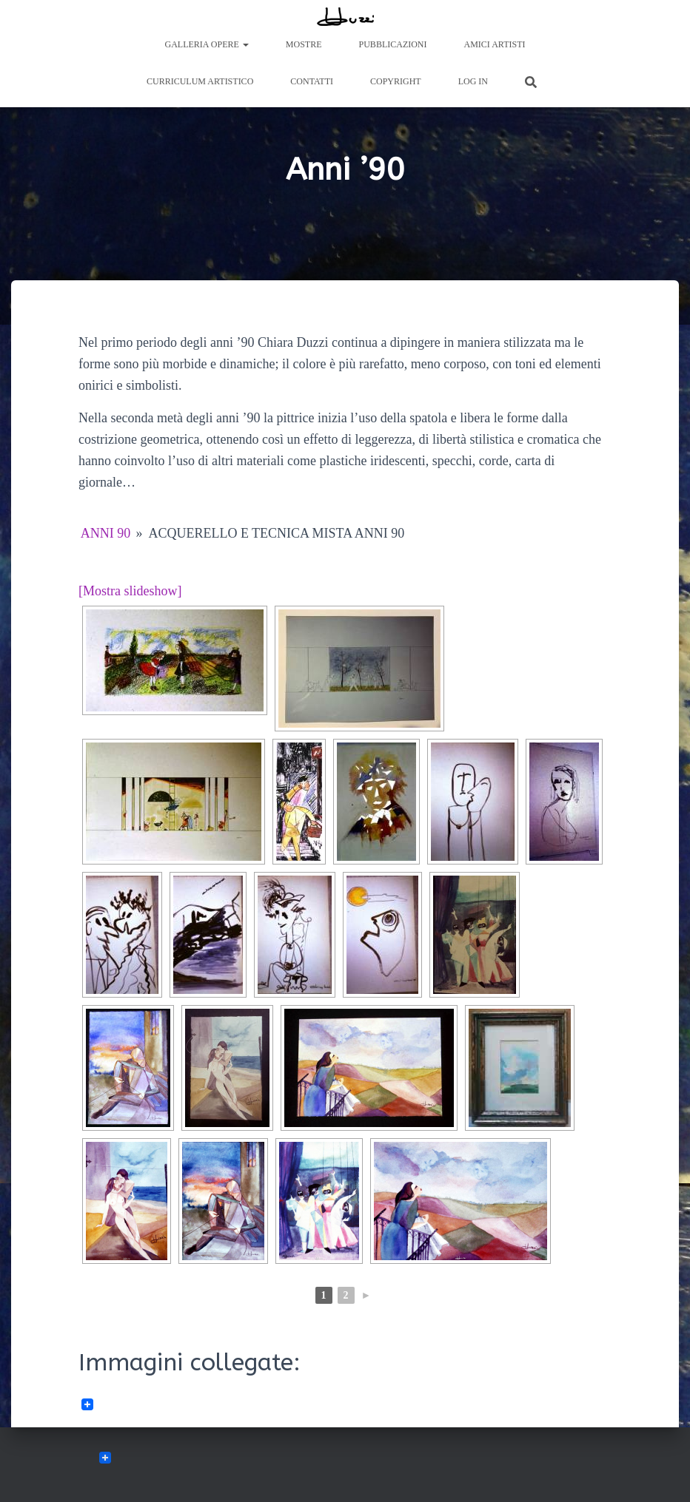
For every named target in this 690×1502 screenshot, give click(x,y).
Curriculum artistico (200, 81)
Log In (473, 81)
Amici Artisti (495, 44)
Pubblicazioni (393, 44)
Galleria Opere (207, 44)
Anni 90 (106, 533)
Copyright (395, 81)
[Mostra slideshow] (129, 590)
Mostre (304, 44)
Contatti (311, 81)
